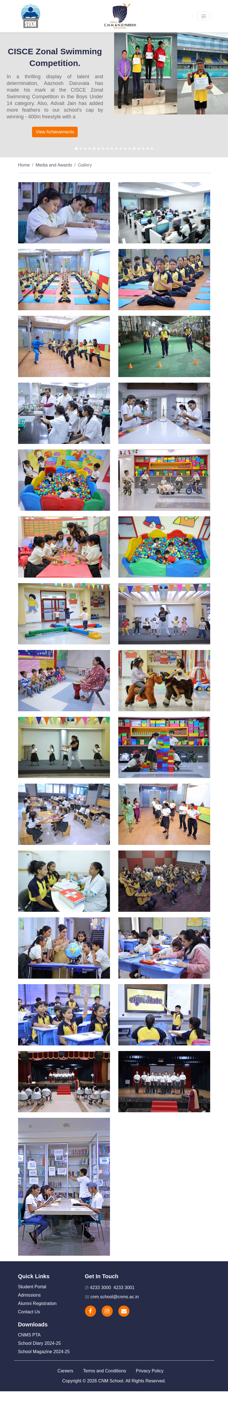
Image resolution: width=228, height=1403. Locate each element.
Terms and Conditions (104, 1370)
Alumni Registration (37, 1303)
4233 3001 (123, 1287)
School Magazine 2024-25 (44, 1351)
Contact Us (29, 1311)
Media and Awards (54, 165)
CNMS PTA (29, 1335)
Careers (65, 1370)
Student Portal (32, 1286)
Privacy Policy (150, 1370)
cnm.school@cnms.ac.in (114, 1296)
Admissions (29, 1295)
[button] (94, 149)
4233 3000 (100, 1287)
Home (24, 165)
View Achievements (55, 131)
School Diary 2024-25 (39, 1343)
